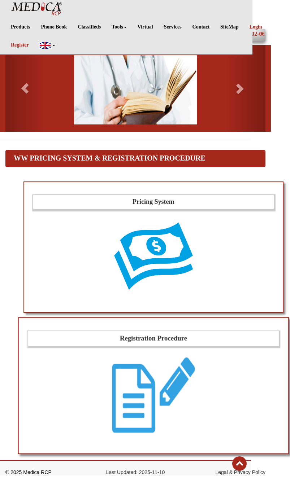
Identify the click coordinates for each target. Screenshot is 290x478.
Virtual (145, 27)
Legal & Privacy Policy (240, 472)
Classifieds (89, 27)
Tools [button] (119, 27)
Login (256, 27)
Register (20, 45)
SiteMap (229, 27)
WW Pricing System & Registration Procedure (109, 158)
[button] (47, 45)
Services (173, 27)
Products (20, 27)
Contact (200, 27)
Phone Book (54, 27)
